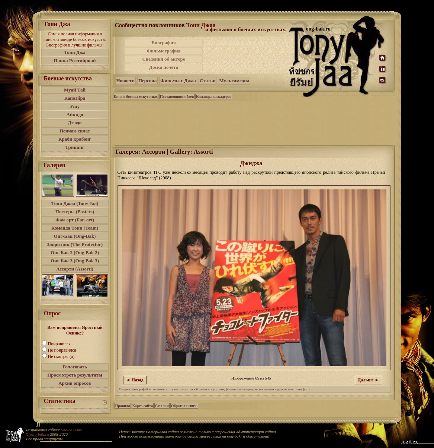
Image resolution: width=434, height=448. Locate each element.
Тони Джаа (201, 25)
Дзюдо (75, 122)
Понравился (59, 343)
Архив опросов (74, 383)
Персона (147, 80)
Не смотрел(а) (61, 356)
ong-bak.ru (39, 434)
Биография (163, 42)
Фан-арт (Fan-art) (74, 220)
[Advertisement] (246, 55)
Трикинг (74, 147)
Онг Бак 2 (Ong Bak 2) (75, 252)
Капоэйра (75, 98)
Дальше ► (368, 380)
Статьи (208, 80)
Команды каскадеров (213, 97)
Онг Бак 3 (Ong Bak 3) (75, 260)
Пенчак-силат (75, 131)
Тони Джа (75, 52)
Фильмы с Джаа (178, 80)
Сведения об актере (163, 59)
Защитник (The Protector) (75, 244)
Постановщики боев (177, 97)
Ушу (75, 106)
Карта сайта (142, 406)
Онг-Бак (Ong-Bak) (75, 236)
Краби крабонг (74, 139)
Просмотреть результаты (74, 375)
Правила (122, 406)
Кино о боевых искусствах (136, 97)
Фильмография (163, 51)
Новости (125, 80)
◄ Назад (135, 380)
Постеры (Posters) (74, 211)
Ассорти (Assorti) (74, 269)
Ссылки (162, 406)
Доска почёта (163, 67)
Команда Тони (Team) (74, 228)
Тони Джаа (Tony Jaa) (75, 203)
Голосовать (74, 366)
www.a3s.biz (71, 430)
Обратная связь (184, 406)
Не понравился (62, 350)
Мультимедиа (234, 80)
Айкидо (75, 114)
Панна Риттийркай (75, 60)
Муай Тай (75, 90)
